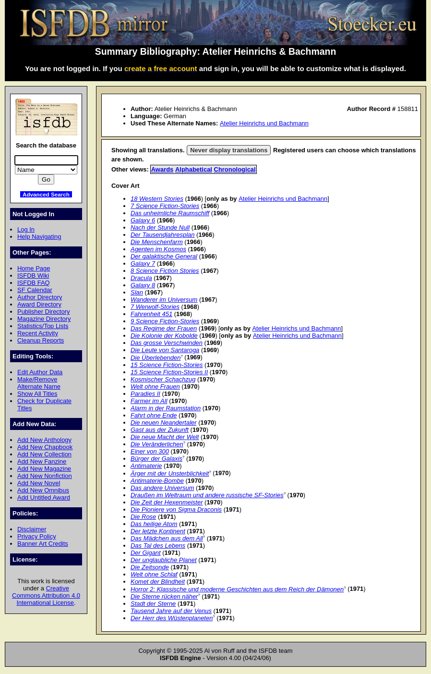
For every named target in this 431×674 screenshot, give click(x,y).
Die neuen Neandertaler (164, 422)
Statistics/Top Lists (43, 326)
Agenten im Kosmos (158, 249)
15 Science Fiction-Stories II (169, 372)
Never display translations (228, 150)
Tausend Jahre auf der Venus (171, 610)
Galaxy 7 (143, 263)
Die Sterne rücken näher (164, 596)
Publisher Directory (43, 311)
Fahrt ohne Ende (154, 415)
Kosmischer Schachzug (163, 379)
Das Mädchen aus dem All (167, 538)
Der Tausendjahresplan (162, 234)
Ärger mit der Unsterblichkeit (170, 473)
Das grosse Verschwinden (167, 342)
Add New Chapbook (44, 447)
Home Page (33, 268)
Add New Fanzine (41, 461)
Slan (137, 292)
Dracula (141, 278)
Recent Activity (37, 333)
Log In (26, 229)
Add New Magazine (44, 468)
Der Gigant (146, 552)
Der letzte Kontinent (158, 531)
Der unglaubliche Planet (164, 560)
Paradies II (145, 393)
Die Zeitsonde (150, 567)
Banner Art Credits (42, 543)
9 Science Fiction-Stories (165, 321)
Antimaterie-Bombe (157, 480)
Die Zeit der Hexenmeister (167, 502)
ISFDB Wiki (33, 275)
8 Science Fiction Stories (165, 270)
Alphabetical (193, 169)
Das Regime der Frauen (164, 328)
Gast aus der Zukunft (160, 429)
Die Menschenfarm (157, 241)
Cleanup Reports (40, 340)
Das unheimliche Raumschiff (170, 213)
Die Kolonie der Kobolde (164, 335)
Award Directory (39, 304)
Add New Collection (44, 454)
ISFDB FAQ (33, 282)
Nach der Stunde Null (160, 227)
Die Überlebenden (155, 357)
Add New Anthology (44, 439)
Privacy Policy (36, 536)
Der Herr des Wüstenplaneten (172, 618)
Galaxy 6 (143, 220)
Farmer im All (149, 400)
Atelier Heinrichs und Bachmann (264, 123)
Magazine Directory (44, 318)
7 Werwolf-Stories (155, 306)
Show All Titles (37, 393)
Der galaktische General (164, 256)
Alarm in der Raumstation (166, 408)
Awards (162, 169)
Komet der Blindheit (158, 581)
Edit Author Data (39, 372)
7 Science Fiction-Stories (165, 205)
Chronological (235, 169)
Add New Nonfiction (44, 475)
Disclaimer (31, 529)
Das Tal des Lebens (158, 545)
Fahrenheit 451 (151, 314)
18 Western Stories (157, 198)
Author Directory (39, 297)
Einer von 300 (150, 451)
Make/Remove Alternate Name (38, 383)
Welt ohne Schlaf (154, 574)
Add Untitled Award (43, 497)
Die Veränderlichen (157, 444)
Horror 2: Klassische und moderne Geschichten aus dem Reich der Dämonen (237, 589)
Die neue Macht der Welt (165, 437)
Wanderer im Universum (164, 299)
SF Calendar (34, 290)
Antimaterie (146, 465)
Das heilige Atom (154, 523)
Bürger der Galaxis (156, 458)
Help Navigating (39, 236)
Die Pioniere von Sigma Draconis (176, 509)
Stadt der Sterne (153, 603)
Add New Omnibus (43, 490)
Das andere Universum (162, 487)
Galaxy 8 (143, 285)
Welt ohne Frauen (155, 386)
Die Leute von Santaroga (165, 350)
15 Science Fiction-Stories (167, 364)
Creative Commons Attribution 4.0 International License (46, 595)
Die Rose (143, 516)
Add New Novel (38, 483)
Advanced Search (46, 194)
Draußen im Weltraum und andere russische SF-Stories (207, 495)
